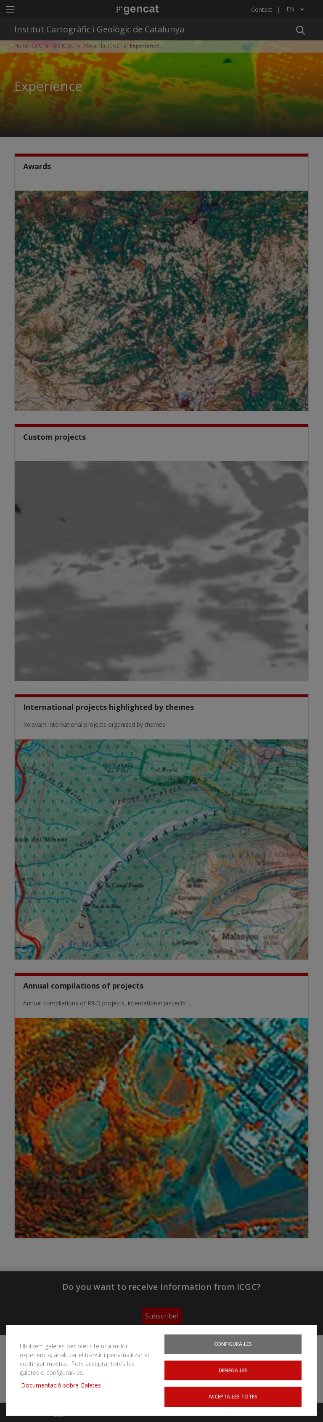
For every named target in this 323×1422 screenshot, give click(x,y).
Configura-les (233, 1343)
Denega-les (233, 1369)
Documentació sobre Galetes (64, 1385)
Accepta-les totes (233, 1396)
